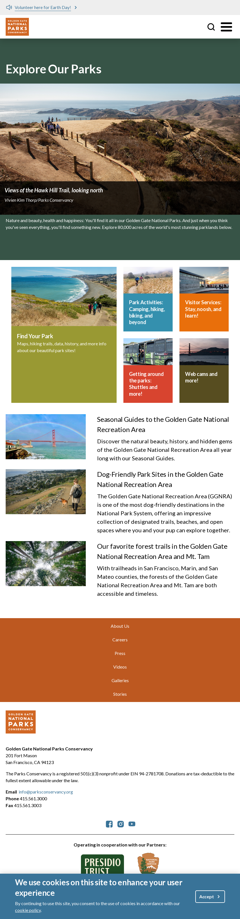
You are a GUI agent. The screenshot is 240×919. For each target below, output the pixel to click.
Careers (120, 639)
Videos (120, 666)
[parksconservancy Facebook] (109, 823)
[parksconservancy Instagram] (120, 823)
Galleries (120, 680)
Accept (206, 896)
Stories (120, 694)
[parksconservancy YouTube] (131, 823)
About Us (120, 626)
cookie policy (28, 910)
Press (120, 653)
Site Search (211, 26)
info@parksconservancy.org (46, 791)
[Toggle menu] (226, 27)
